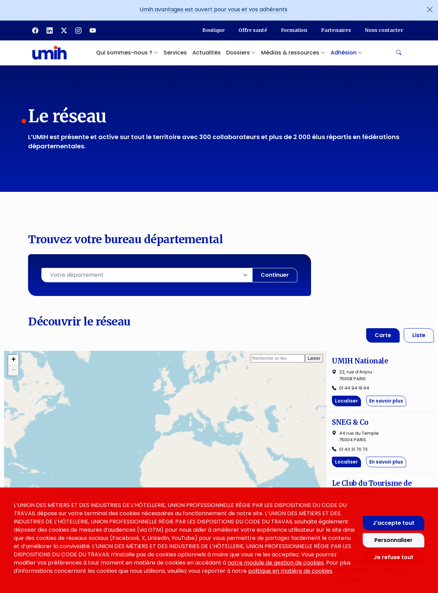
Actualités (206, 53)
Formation (294, 30)
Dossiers (230, 470)
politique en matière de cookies (290, 571)
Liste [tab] (418, 335)
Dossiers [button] (241, 53)
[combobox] (147, 275)
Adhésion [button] (346, 53)
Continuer (275, 275)
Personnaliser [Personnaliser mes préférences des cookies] (393, 540)
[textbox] (147, 275)
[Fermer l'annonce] (430, 9)
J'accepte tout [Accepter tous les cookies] (393, 523)
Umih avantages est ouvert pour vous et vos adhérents (213, 9)
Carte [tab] (383, 335)
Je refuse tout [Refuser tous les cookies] (393, 557)
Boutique (213, 30)
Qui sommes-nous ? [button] (127, 53)
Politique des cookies (351, 470)
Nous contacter (384, 30)
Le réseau (131, 470)
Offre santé (253, 30)
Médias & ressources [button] (293, 53)
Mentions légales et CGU (356, 455)
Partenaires (336, 30)
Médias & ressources (249, 485)
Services (175, 53)
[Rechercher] (398, 52)
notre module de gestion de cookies (276, 563)
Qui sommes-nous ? (148, 455)
